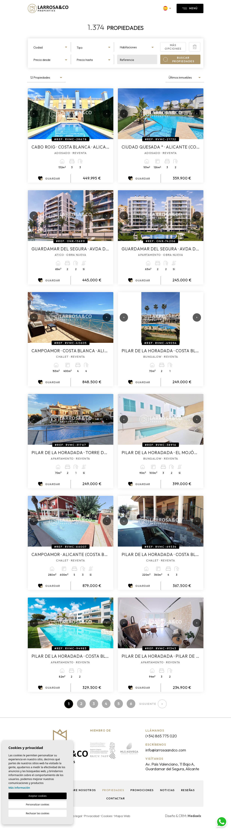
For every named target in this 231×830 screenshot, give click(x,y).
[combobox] (51, 46)
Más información (19, 787)
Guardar (49, 178)
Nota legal (74, 821)
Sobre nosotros (81, 795)
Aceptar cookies (38, 795)
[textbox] (51, 47)
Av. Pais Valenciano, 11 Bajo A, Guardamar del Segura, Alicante (172, 769)
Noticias (167, 795)
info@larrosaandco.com (167, 750)
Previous (31, 113)
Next (106, 113)
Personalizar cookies (37, 804)
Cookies (108, 821)
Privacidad (92, 821)
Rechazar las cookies (37, 813)
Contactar (115, 803)
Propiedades (113, 795)
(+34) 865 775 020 (162, 736)
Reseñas (189, 795)
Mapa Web (124, 821)
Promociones (142, 795)
